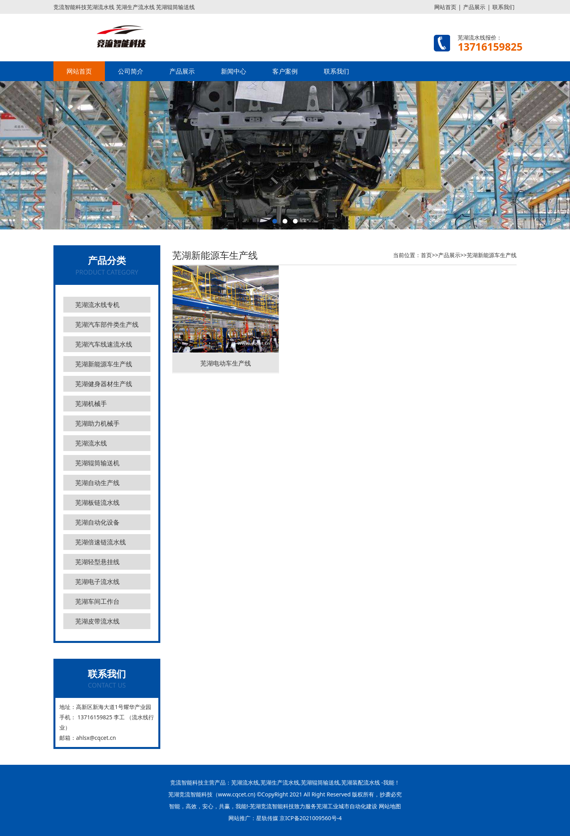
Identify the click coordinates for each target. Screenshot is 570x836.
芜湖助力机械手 (97, 423)
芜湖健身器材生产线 (103, 383)
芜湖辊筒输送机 (97, 463)
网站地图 (390, 806)
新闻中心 (233, 71)
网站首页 (445, 7)
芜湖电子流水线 (97, 581)
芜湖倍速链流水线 (100, 542)
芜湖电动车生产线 (225, 363)
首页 (426, 255)
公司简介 (130, 71)
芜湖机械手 (91, 403)
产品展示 (474, 7)
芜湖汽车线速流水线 (103, 344)
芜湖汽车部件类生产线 (107, 324)
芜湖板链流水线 (97, 502)
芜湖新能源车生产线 (103, 364)
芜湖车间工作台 (97, 601)
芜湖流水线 (91, 443)
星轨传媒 (267, 818)
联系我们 (503, 7)
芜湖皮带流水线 (97, 621)
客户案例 (285, 71)
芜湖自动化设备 (97, 522)
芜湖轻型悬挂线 (97, 561)
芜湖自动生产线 (97, 482)
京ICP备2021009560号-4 (310, 818)
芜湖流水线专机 (97, 304)
